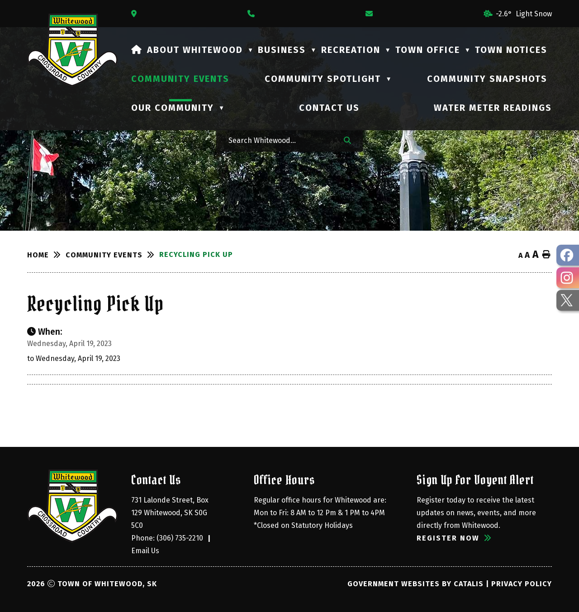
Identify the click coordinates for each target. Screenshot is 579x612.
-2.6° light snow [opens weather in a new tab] (524, 13)
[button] (347, 139)
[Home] (136, 49)
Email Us (145, 550)
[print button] (546, 255)
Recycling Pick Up (196, 254)
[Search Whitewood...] (280, 140)
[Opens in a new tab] (136, 13)
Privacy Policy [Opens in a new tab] (521, 583)
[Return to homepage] (46, 255)
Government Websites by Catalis (415, 583)
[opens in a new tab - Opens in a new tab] (567, 255)
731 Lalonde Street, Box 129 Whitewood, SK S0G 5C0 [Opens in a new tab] (170, 513)
